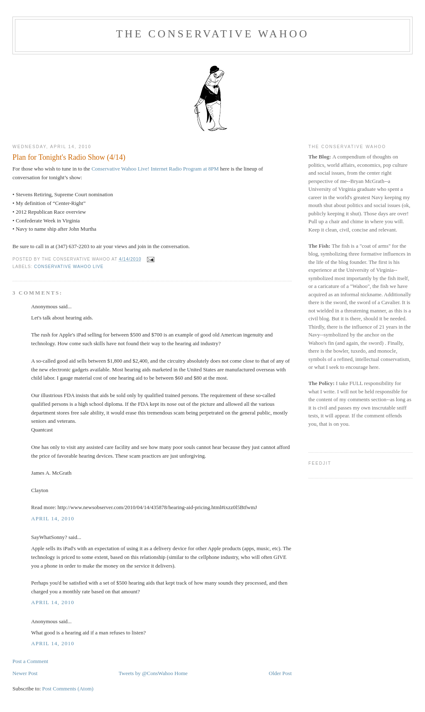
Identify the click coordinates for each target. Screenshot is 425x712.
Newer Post (24, 673)
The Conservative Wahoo (212, 34)
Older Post (280, 673)
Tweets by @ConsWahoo (146, 673)
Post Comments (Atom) (68, 688)
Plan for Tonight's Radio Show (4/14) (68, 157)
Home (181, 673)
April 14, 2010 (52, 518)
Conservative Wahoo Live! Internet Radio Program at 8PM (155, 169)
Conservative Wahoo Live (69, 266)
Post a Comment (30, 661)
